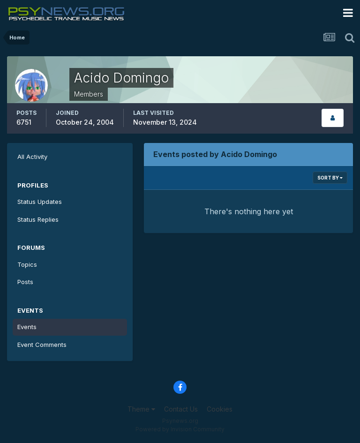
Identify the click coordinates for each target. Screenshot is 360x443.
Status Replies (38, 219)
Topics (27, 264)
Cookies (219, 409)
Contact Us (181, 409)
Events (27, 326)
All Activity (32, 156)
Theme (141, 409)
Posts (25, 281)
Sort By (330, 177)
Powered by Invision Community (180, 429)
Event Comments (42, 344)
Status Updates (39, 201)
